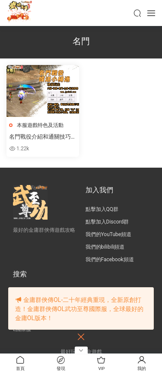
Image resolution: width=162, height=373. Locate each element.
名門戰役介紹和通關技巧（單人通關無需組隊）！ (40, 137)
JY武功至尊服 (19, 13)
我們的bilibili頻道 (105, 247)
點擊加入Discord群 (107, 222)
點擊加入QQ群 (102, 209)
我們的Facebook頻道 (110, 259)
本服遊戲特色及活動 (40, 125)
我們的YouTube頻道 (109, 234)
